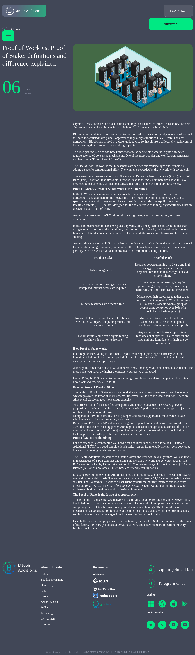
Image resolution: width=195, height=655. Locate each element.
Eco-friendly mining (52, 581)
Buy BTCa (170, 24)
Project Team (48, 620)
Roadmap (46, 625)
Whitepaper (99, 575)
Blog (43, 592)
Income (45, 597)
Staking (45, 575)
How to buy (47, 586)
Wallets (45, 608)
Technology (47, 614)
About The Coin (50, 603)
